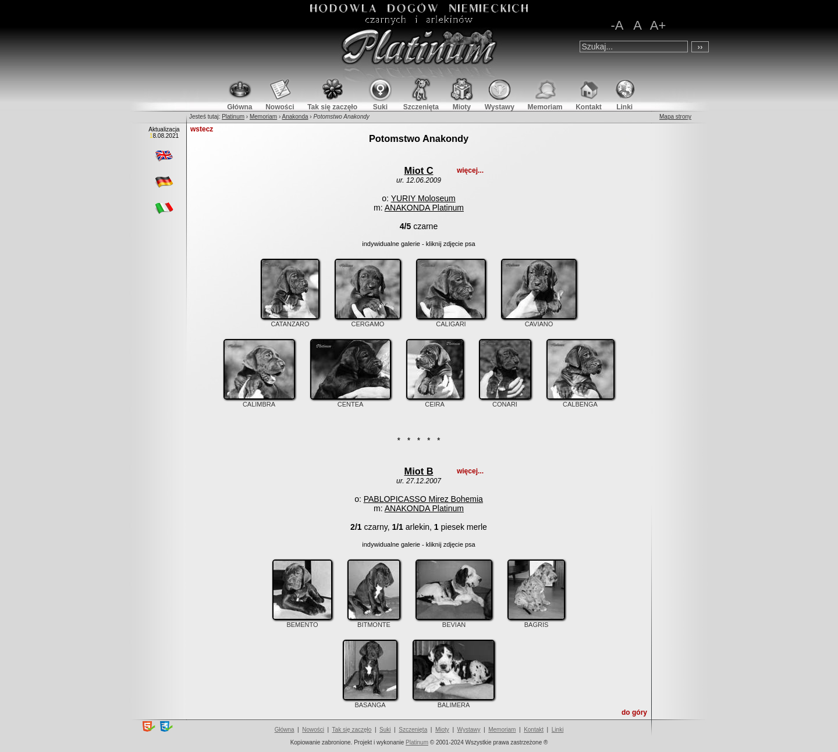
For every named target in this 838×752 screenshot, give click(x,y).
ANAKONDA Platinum (424, 207)
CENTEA (350, 401)
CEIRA (435, 401)
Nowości (313, 729)
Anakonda (295, 116)
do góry (634, 712)
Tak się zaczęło (352, 729)
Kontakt (534, 729)
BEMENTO (302, 621)
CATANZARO (290, 320)
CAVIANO (539, 320)
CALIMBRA (259, 401)
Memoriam (263, 116)
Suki (384, 729)
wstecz (201, 129)
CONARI (505, 401)
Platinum (233, 116)
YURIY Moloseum (423, 198)
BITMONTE (373, 621)
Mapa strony (675, 116)
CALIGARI (451, 320)
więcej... (470, 170)
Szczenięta (413, 729)
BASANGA (370, 701)
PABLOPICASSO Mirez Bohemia (423, 499)
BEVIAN (454, 621)
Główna (284, 729)
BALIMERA (454, 701)
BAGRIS (536, 621)
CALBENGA (580, 401)
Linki (558, 729)
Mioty (442, 729)
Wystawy (469, 729)
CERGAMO (368, 320)
